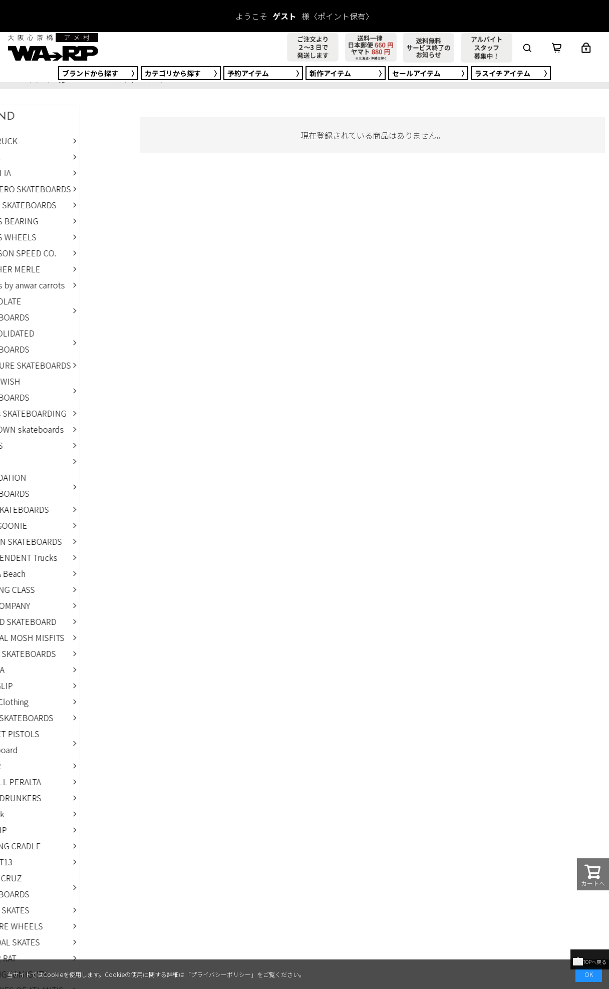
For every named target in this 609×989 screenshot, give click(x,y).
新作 (330, 73)
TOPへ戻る (589, 961)
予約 (248, 73)
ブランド (90, 73)
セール (416, 73)
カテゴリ (173, 73)
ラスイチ (502, 73)
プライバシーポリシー (221, 974)
